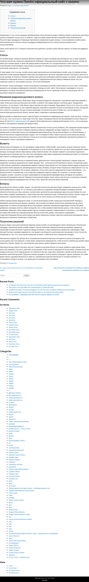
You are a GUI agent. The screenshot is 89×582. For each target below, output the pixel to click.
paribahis (11, 498)
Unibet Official (13, 545)
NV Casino (12, 486)
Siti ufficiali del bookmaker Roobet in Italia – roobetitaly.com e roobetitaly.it (33, 533)
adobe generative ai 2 (16, 400)
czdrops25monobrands (16, 450)
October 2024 (13, 334)
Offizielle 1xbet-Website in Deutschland (21, 490)
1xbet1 (11, 369)
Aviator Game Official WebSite (19, 421)
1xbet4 (11, 376)
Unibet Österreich (14, 548)
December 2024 (14, 329)
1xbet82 (11, 388)
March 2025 (13, 322)
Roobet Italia (13, 509)
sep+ (10, 521)
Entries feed (13, 568)
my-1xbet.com (13, 478)
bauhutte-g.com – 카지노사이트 (19, 428)
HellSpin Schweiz (14, 459)
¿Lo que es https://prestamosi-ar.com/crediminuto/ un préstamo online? (21, 269)
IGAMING (12, 462)
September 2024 (14, 337)
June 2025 (12, 315)
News (10, 483)
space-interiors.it (14, 536)
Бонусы (13, 25)
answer (11, 407)
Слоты (12, 16)
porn (10, 505)
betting (11, 436)
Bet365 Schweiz (14, 431)
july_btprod (12, 467)
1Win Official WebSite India (17, 362)
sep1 (10, 524)
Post (10, 507)
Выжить (13, 23)
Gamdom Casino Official (17, 455)
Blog (10, 438)
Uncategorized (12, 263)
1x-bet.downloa (14, 364)
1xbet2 (11, 371)
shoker (11, 531)
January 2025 (13, 327)
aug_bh (11, 414)
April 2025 (12, 320)
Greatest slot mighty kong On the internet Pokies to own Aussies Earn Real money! (36, 292)
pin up (11, 502)
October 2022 (13, 346)
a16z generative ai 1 (15, 395)
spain (10, 538)
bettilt (11, 433)
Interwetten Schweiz (15, 464)
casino (11, 445)
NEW (10, 481)
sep (10, 517)
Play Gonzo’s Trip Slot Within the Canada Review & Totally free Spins (31, 287)
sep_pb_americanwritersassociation (20, 519)
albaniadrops (13, 405)
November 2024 (14, 332)
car (10, 443)
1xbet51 (11, 378)
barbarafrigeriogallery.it (16, 426)
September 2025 (14, 308)
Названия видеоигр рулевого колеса (21, 19)
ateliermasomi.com (15, 412)
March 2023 (13, 341)
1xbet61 (11, 383)
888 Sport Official (14, 393)
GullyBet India (13, 457)
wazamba (12, 555)
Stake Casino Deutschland (17, 540)
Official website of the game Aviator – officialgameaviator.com (29, 488)
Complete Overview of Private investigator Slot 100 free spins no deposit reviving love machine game (42, 290)
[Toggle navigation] (76, 4)
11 (9, 359)
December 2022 (14, 344)
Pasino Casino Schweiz (16, 500)
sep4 (10, 529)
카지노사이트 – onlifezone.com (19, 557)
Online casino (13, 493)
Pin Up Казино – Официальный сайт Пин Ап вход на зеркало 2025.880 (34, 294)
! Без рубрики (13, 355)
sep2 (10, 526)
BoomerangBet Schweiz (17, 440)
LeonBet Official (14, 471)
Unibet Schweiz (14, 550)
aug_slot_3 (12, 419)
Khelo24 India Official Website (19, 469)
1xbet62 (11, 386)
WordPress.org (14, 573)
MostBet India (13, 474)
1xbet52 (11, 381)
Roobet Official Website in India (19, 514)
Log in (11, 565)
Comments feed (14, 570)
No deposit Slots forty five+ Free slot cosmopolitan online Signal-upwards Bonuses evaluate (39, 285)
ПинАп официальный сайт (20, 121)
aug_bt (11, 417)
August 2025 (13, 310)
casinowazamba (14, 448)
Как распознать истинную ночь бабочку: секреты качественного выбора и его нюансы (71, 269)
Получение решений (17, 28)
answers (11, 409)
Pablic (11, 495)
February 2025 (13, 325)
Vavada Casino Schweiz (16, 552)
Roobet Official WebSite (17, 512)
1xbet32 (11, 374)
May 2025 (12, 318)
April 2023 (12, 339)
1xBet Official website (16, 366)
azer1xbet (12, 424)
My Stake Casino (14, 476)
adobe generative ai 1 (16, 397)
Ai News (11, 402)
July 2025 (12, 313)
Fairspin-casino (13, 452)
